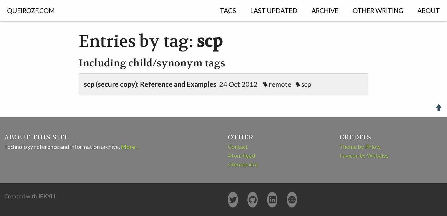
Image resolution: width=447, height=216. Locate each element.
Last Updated (273, 11)
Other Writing (378, 11)
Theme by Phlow (360, 146)
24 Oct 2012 (202, 84)
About (428, 11)
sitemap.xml (242, 164)
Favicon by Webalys (364, 155)
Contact (238, 146)
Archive (325, 11)
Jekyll (47, 196)
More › (129, 146)
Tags (228, 11)
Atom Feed (241, 155)
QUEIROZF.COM (31, 11)
